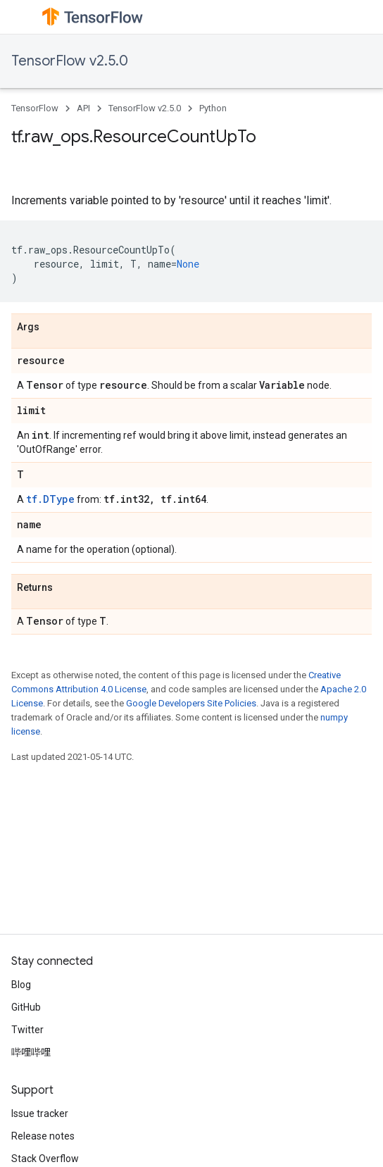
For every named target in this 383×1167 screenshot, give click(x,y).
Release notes (43, 1136)
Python (213, 108)
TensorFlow (34, 108)
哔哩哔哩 (31, 1052)
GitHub (26, 1007)
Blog (21, 984)
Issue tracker (39, 1113)
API (83, 108)
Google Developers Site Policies (191, 703)
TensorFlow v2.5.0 (69, 61)
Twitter (27, 1029)
